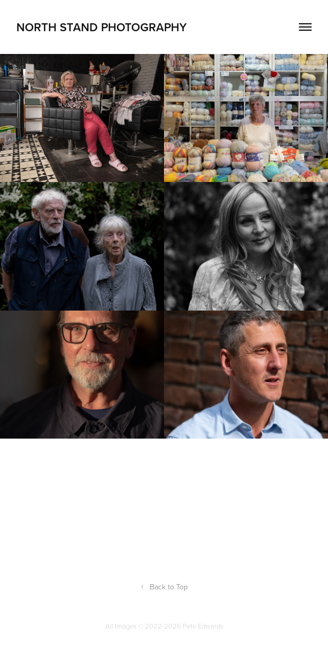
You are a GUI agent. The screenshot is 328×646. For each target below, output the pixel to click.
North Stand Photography (101, 27)
